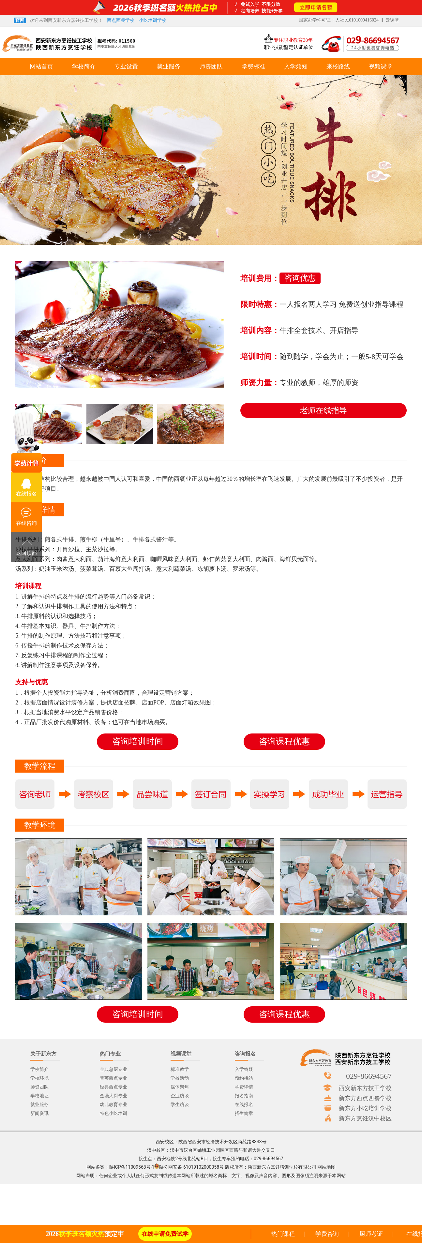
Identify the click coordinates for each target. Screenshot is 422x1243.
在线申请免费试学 (165, 1234)
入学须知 (296, 66)
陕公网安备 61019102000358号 (191, 1167)
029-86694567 (369, 1076)
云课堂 (392, 20)
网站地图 (326, 1167)
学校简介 (84, 66)
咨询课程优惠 (284, 741)
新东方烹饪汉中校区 (365, 1118)
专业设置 (126, 66)
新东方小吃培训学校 (365, 1108)
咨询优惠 (300, 278)
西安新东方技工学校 (365, 1088)
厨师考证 (371, 1234)
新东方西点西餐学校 (365, 1098)
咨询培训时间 (137, 741)
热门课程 (283, 1234)
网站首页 (41, 66)
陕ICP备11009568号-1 (131, 1167)
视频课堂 (380, 66)
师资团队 (211, 66)
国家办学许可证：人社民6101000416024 (339, 20)
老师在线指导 (323, 410)
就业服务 (168, 66)
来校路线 (338, 66)
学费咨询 (327, 1234)
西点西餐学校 (120, 20)
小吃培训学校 (152, 20)
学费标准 (253, 66)
